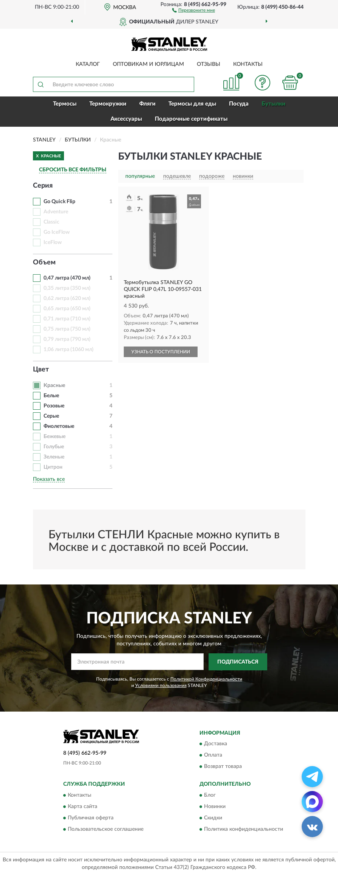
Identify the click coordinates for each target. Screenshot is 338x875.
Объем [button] (44, 262)
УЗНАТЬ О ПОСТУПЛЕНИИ (160, 352)
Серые (51, 416)
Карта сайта (82, 806)
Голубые (54, 446)
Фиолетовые (59, 426)
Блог (210, 795)
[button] (193, 10)
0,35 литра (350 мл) (67, 288)
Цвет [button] (41, 369)
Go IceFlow (57, 232)
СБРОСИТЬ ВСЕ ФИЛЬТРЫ (72, 170)
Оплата (213, 755)
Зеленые (54, 457)
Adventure (56, 211)
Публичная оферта (91, 818)
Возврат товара (223, 766)
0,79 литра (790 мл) (67, 339)
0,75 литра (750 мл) (67, 329)
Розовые (54, 406)
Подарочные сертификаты (191, 119)
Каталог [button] (88, 64)
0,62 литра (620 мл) (67, 298)
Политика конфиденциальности (243, 829)
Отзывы (208, 64)
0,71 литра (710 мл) (67, 319)
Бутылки (273, 104)
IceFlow (53, 242)
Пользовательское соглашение (105, 829)
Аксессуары (126, 119)
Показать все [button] (49, 479)
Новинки (215, 806)
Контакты (248, 64)
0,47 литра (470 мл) (67, 278)
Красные (54, 385)
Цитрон (53, 467)
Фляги (147, 104)
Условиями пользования (161, 685)
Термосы (64, 104)
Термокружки (107, 104)
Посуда (239, 104)
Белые (51, 395)
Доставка (215, 744)
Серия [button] (43, 185)
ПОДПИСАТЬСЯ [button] (238, 662)
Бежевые (54, 436)
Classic (51, 222)
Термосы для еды (192, 104)
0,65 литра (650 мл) (67, 308)
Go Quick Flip (59, 201)
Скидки (213, 818)
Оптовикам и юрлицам (148, 64)
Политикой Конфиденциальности (206, 679)
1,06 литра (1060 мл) (68, 349)
